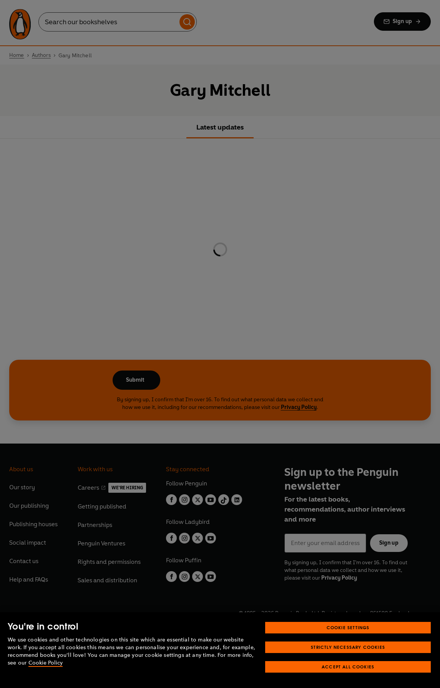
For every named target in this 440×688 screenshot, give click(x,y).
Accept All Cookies (348, 667)
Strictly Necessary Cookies (348, 647)
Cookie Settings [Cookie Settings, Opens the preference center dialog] (348, 627)
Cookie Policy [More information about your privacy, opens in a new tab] (45, 663)
